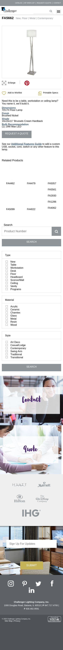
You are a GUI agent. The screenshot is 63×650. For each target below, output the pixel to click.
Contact (57, 3)
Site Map (8, 587)
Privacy (17, 587)
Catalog (18, 3)
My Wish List (29, 3)
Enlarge (11, 82)
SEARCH (31, 208)
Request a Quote (44, 3)
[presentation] (31, 520)
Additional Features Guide (26, 144)
